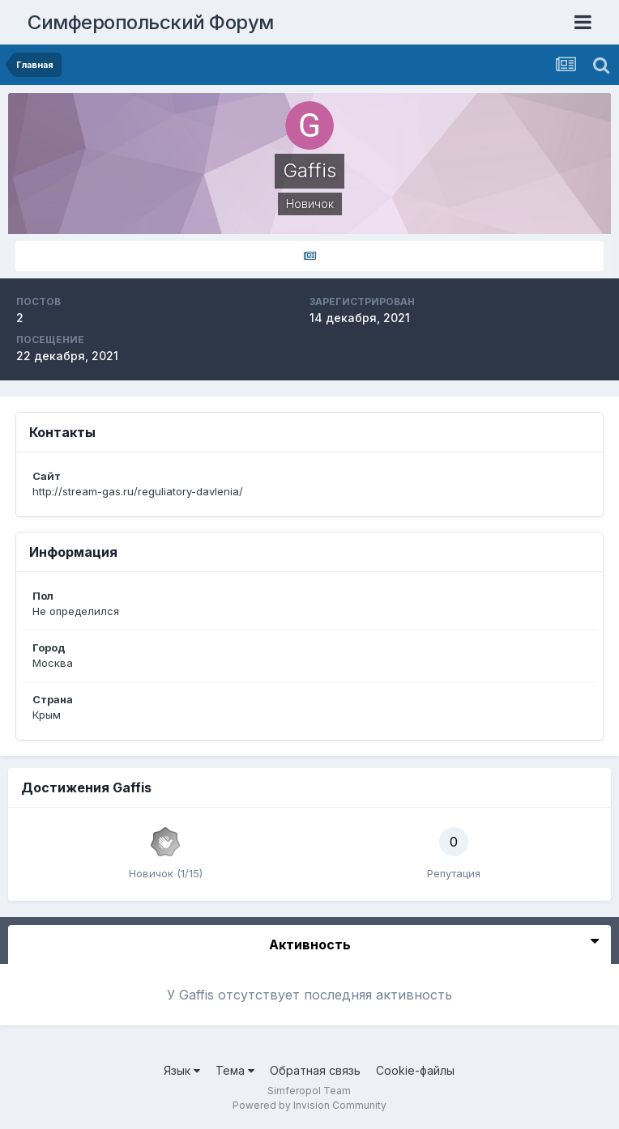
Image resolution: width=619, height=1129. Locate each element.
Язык (182, 1070)
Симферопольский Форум (151, 22)
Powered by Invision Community (309, 1105)
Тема (235, 1070)
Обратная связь (315, 1070)
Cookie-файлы (415, 1070)
